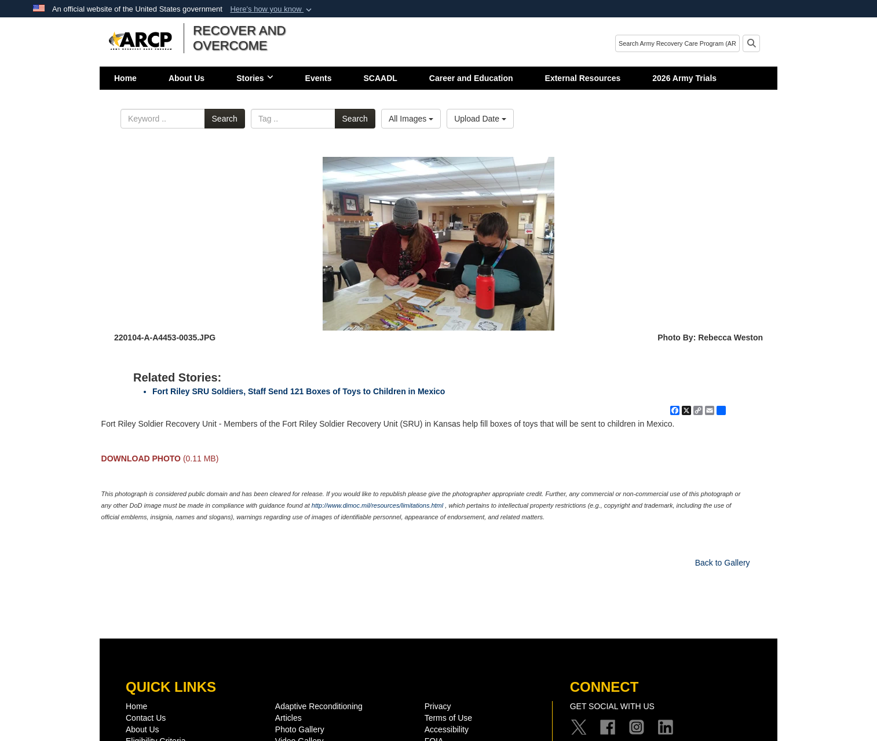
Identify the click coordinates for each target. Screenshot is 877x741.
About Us (186, 78)
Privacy (438, 706)
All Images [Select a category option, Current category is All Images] (411, 118)
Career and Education (471, 78)
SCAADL (380, 78)
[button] (272, 9)
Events (318, 78)
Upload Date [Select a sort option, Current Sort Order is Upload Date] (480, 118)
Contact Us (146, 717)
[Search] (677, 43)
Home (125, 78)
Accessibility (447, 729)
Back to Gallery (722, 562)
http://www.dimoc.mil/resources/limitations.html (377, 505)
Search (224, 118)
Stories (254, 78)
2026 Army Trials (684, 78)
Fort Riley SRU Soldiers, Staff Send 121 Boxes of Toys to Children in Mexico (298, 391)
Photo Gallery (299, 729)
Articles (288, 717)
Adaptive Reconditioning (319, 706)
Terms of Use (448, 717)
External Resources (583, 78)
